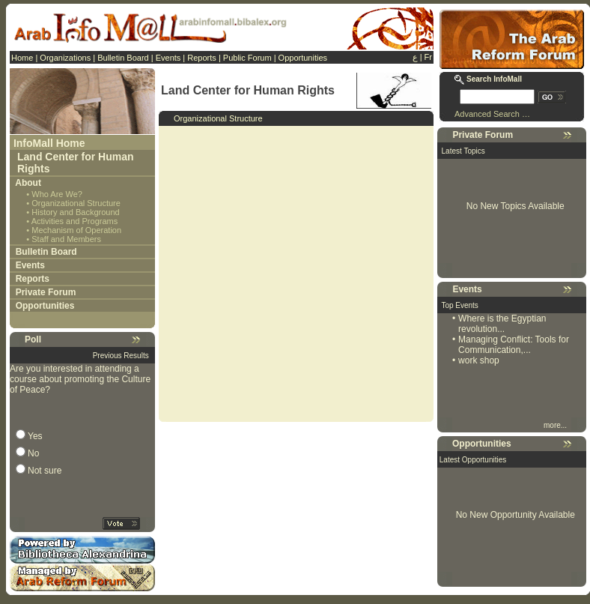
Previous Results (121, 355)
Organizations (65, 57)
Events (168, 57)
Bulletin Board (123, 57)
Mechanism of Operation (76, 230)
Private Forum (46, 292)
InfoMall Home (49, 143)
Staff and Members (66, 239)
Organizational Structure (76, 203)
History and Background (75, 212)
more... (556, 425)
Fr (428, 56)
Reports (201, 57)
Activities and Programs (74, 221)
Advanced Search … (492, 113)
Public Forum (247, 57)
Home (22, 57)
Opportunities (303, 57)
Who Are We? (56, 194)
